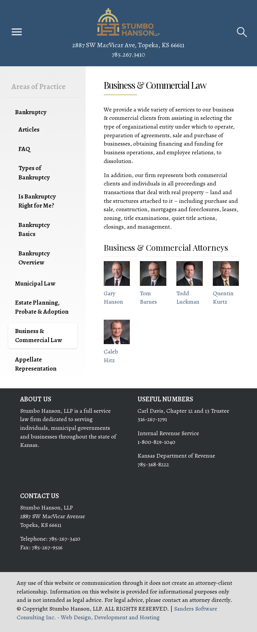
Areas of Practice (39, 86)
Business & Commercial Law (38, 335)
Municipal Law (35, 283)
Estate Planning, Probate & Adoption (42, 307)
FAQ (24, 148)
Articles (28, 129)
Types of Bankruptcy (34, 172)
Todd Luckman (187, 297)
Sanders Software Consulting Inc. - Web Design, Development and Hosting (117, 613)
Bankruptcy (31, 111)
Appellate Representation (36, 364)
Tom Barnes (148, 297)
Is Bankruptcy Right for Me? (37, 201)
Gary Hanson (113, 297)
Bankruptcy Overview (34, 258)
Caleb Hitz (111, 355)
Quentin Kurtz (223, 297)
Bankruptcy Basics (34, 229)
